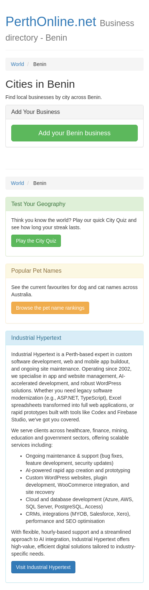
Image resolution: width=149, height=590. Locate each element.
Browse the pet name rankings (50, 308)
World (17, 64)
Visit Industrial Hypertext (43, 567)
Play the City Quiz (36, 241)
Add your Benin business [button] (74, 133)
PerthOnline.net (50, 21)
